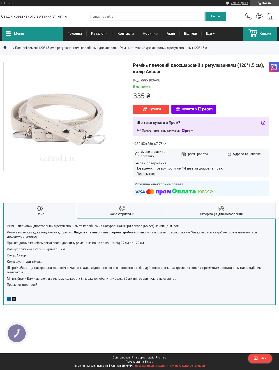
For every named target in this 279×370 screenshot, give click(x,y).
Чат (260, 358)
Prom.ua (161, 357)
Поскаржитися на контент (151, 365)
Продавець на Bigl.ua (139, 361)
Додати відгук (259, 16)
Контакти (126, 33)
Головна (75, 33)
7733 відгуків (239, 3)
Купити (155, 109)
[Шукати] (215, 16)
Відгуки (190, 33)
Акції (171, 33)
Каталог (98, 33)
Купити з (197, 109)
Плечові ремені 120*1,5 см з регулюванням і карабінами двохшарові (66, 48)
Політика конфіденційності (187, 365)
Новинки (150, 33)
